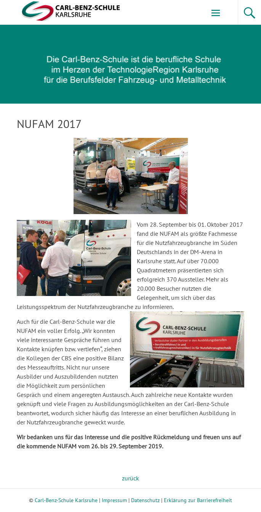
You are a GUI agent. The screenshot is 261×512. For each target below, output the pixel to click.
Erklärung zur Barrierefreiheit (198, 500)
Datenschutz (145, 500)
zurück (130, 478)
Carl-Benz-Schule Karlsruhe (66, 500)
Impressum (114, 500)
